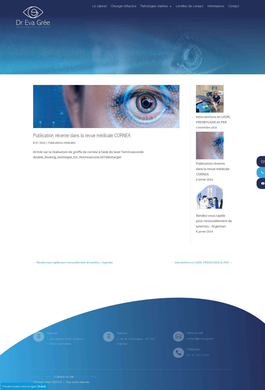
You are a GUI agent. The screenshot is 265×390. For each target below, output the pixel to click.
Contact (233, 6)
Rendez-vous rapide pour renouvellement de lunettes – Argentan (214, 220)
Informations (215, 6)
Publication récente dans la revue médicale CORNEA (82, 136)
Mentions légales (43, 376)
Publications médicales (61, 142)
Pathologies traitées (154, 6)
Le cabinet (99, 6)
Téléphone (193, 350)
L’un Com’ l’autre (86, 376)
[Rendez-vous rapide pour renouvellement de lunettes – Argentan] (210, 198)
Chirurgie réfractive (123, 6)
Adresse (52, 334)
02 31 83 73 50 (198, 355)
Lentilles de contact (189, 6)
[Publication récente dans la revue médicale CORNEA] (210, 146)
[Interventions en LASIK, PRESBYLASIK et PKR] (210, 99)
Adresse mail (195, 334)
